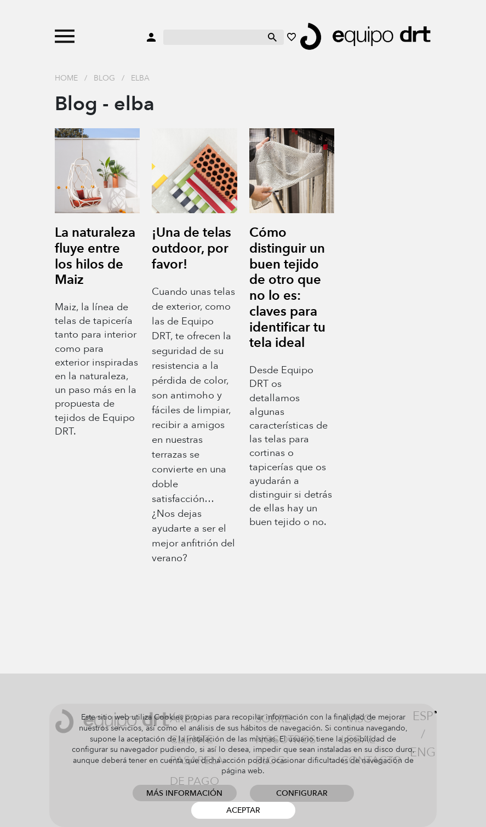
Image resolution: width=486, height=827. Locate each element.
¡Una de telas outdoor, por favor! (191, 248)
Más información (184, 793)
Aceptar (243, 810)
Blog (104, 78)
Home (66, 78)
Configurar (302, 793)
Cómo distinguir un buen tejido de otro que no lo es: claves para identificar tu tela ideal (287, 288)
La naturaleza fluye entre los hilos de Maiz (95, 256)
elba (140, 78)
